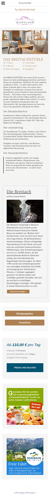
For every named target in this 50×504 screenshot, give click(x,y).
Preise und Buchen (25, 367)
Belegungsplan (24, 313)
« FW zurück (19, 493)
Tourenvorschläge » (18, 291)
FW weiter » (31, 493)
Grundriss (24, 322)
